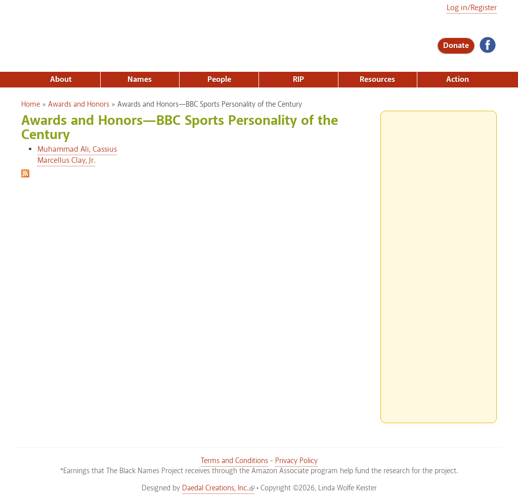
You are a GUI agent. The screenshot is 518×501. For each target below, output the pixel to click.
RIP (298, 79)
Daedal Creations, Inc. (218, 488)
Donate (456, 45)
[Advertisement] (438, 263)
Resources (377, 79)
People (219, 79)
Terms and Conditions (234, 461)
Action (457, 79)
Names (139, 79)
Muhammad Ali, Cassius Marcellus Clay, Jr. (77, 155)
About (61, 79)
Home (30, 105)
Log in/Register (472, 8)
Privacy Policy (296, 461)
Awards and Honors (78, 105)
